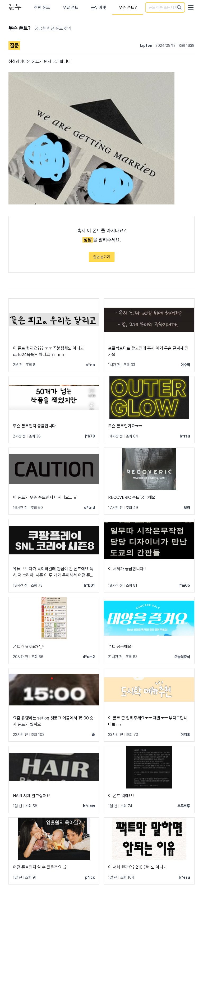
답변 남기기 (101, 257)
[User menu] (191, 7)
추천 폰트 (42, 7)
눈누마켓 (98, 7)
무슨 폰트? (128, 7)
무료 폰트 (71, 7)
